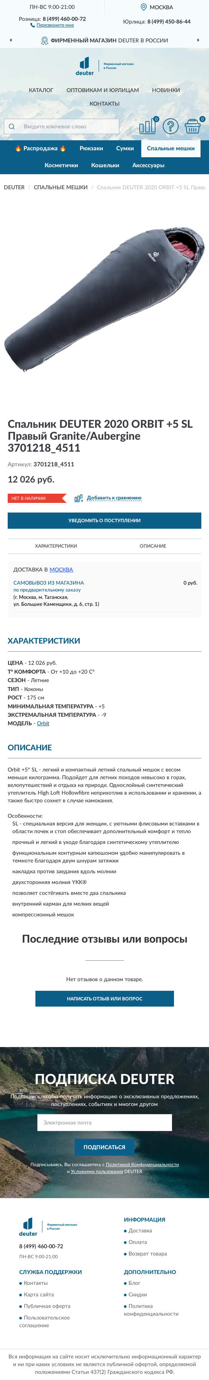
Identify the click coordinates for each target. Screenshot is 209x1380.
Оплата (138, 1243)
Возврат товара (148, 1254)
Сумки (125, 148)
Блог (134, 1283)
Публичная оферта (47, 1306)
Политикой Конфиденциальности (142, 1164)
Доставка (140, 1231)
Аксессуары (148, 165)
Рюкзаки (91, 148)
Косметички (61, 165)
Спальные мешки (171, 148)
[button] (52, 24)
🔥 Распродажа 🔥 (41, 148)
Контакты (105, 104)
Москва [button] (61, 570)
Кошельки (105, 165)
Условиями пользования (97, 1171)
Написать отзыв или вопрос (104, 999)
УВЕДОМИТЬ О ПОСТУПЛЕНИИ (104, 520)
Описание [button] (153, 546)
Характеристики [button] (56, 546)
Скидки (138, 1295)
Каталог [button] (41, 90)
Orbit (43, 723)
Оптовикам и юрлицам (103, 90)
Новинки (166, 90)
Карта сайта (39, 1295)
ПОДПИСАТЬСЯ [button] (104, 1147)
